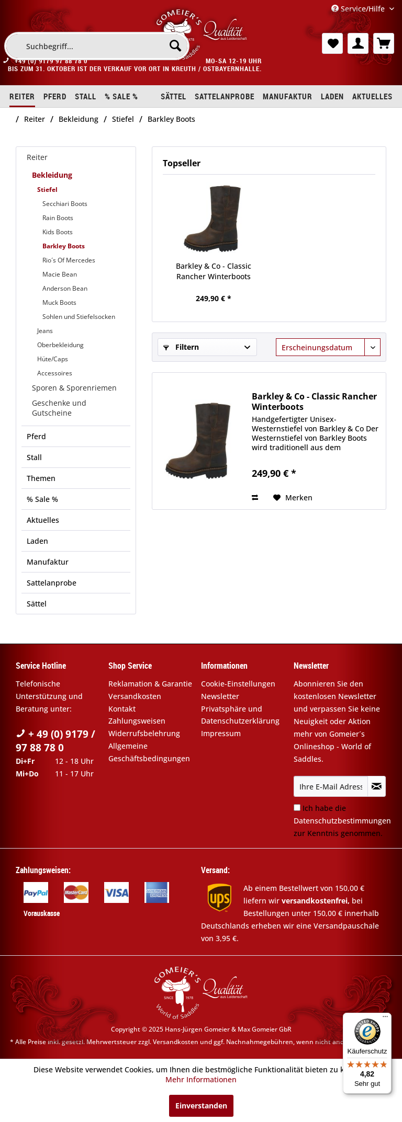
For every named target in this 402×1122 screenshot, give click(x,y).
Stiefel (47, 189)
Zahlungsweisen (136, 721)
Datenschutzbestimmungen (342, 821)
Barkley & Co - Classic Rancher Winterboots (213, 271)
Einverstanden (201, 1105)
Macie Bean (59, 274)
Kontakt (122, 709)
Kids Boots (57, 231)
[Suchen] (175, 45)
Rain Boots (57, 217)
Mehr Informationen (201, 1079)
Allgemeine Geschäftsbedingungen (149, 752)
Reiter (37, 157)
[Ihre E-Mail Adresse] (331, 786)
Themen (41, 478)
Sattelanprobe (51, 583)
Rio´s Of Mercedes (68, 260)
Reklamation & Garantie (150, 684)
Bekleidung (52, 175)
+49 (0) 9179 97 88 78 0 (51, 60)
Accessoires (54, 373)
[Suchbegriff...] (96, 46)
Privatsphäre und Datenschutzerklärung (240, 715)
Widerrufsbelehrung (144, 733)
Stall (34, 457)
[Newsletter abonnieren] (376, 786)
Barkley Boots (63, 246)
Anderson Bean (64, 288)
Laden (37, 541)
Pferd (36, 436)
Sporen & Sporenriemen (74, 388)
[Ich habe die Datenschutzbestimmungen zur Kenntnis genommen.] (297, 807)
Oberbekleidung (60, 344)
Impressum (221, 733)
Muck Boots (59, 302)
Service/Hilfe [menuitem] (359, 9)
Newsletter (220, 696)
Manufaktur (48, 562)
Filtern (181, 347)
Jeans (45, 330)
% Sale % (42, 499)
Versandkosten (134, 696)
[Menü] (385, 1019)
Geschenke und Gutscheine (59, 408)
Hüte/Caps (52, 358)
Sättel (37, 604)
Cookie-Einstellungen (238, 684)
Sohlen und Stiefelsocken (78, 316)
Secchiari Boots (64, 203)
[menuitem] (96, 46)
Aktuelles (43, 520)
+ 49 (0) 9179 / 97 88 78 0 (55, 740)
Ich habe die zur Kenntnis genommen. (342, 820)
